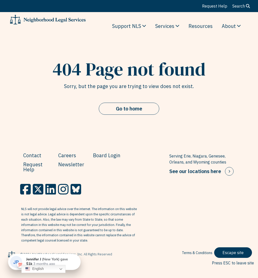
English (34, 269)
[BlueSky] (76, 189)
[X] (38, 189)
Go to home (129, 108)
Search (241, 6)
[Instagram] (63, 189)
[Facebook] (25, 189)
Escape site (233, 252)
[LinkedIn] (50, 189)
